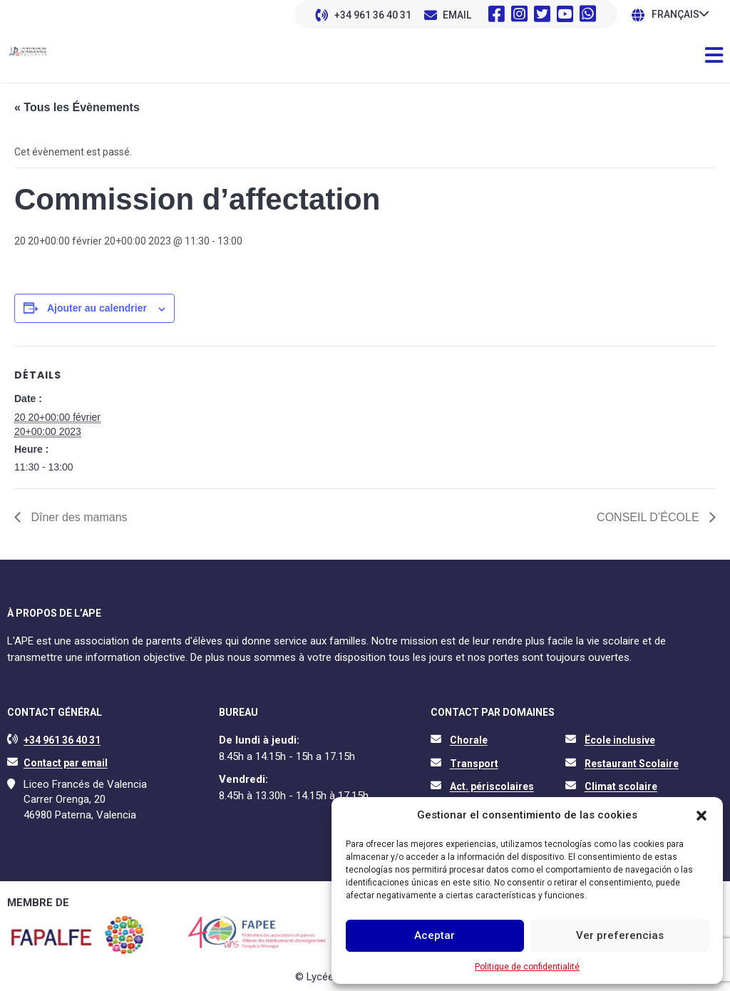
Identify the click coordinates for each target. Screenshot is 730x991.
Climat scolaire (621, 786)
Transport (474, 763)
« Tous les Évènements (77, 107)
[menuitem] (680, 14)
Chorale (469, 740)
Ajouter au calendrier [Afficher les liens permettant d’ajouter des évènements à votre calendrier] (97, 308)
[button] (701, 815)
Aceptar (434, 935)
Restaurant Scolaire (632, 763)
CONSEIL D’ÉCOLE (649, 517)
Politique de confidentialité (527, 967)
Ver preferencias (620, 935)
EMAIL (457, 15)
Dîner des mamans (78, 517)
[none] (680, 14)
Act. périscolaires (492, 786)
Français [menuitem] (675, 15)
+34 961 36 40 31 (372, 15)
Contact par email (66, 763)
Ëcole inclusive (620, 740)
